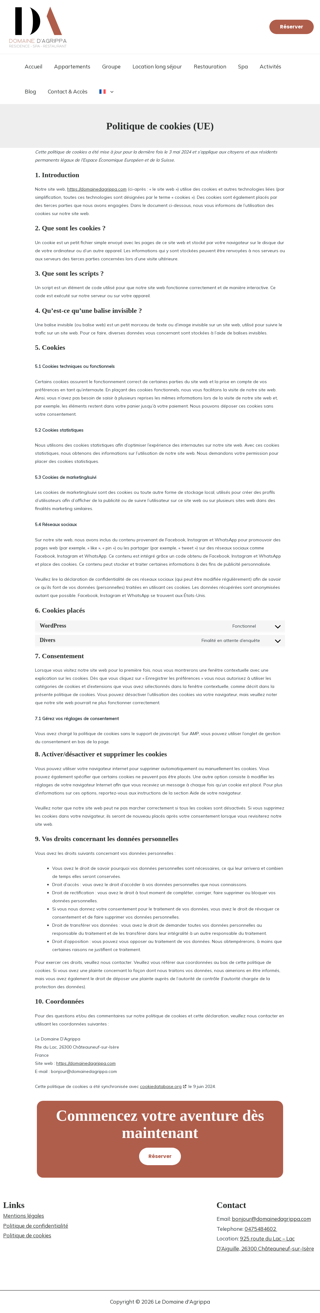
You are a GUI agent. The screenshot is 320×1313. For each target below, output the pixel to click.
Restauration (204, 66)
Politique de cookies (27, 1235)
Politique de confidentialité (35, 1225)
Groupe (108, 66)
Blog (289, 66)
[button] (291, 27)
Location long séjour (153, 66)
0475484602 (261, 1228)
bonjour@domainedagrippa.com (271, 1218)
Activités (262, 66)
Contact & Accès (44, 91)
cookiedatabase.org (161, 1086)
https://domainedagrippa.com (97, 189)
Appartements (70, 66)
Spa (236, 66)
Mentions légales (23, 1215)
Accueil (33, 66)
